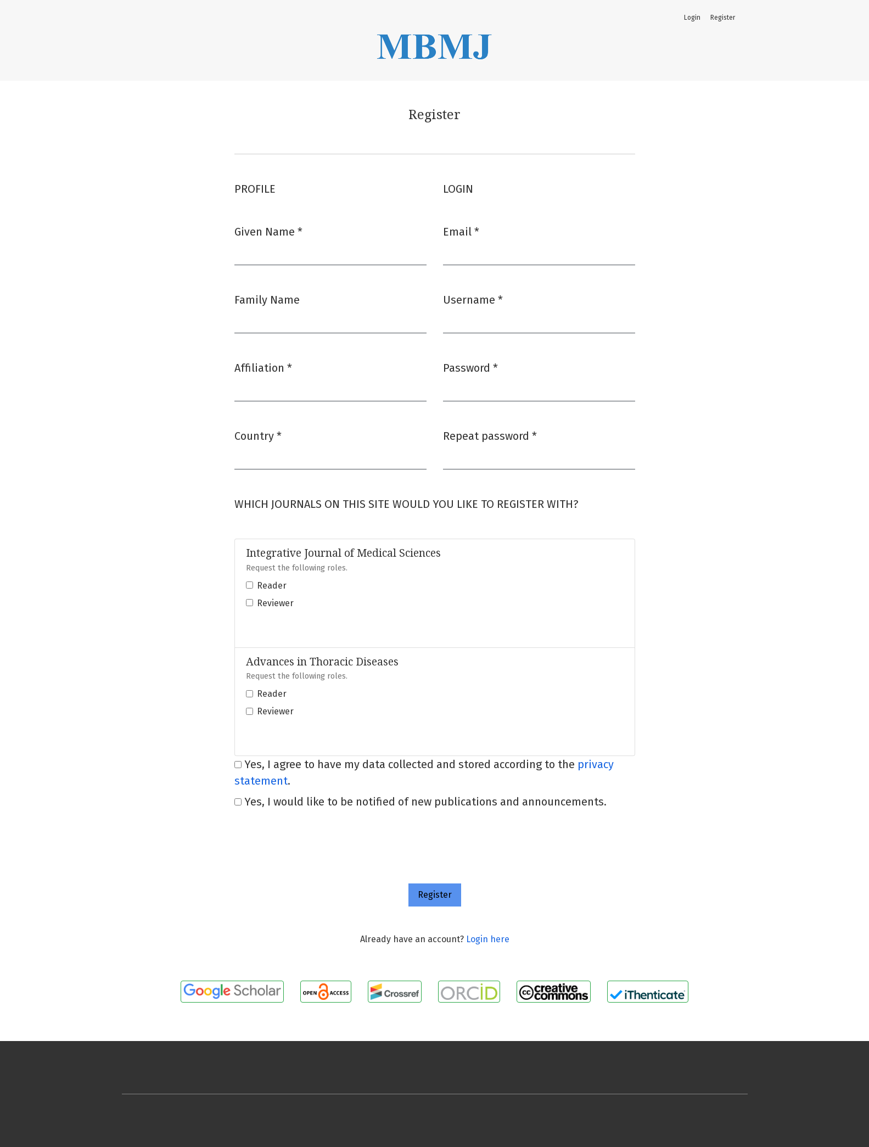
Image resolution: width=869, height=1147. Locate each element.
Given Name (268, 230)
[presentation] (317, 835)
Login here (487, 939)
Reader (272, 585)
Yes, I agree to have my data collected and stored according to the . (424, 772)
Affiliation (263, 367)
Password (470, 367)
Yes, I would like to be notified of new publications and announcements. (420, 801)
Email (461, 230)
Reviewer (275, 603)
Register (722, 17)
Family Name (267, 299)
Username (473, 299)
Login (692, 17)
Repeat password (490, 435)
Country (258, 435)
